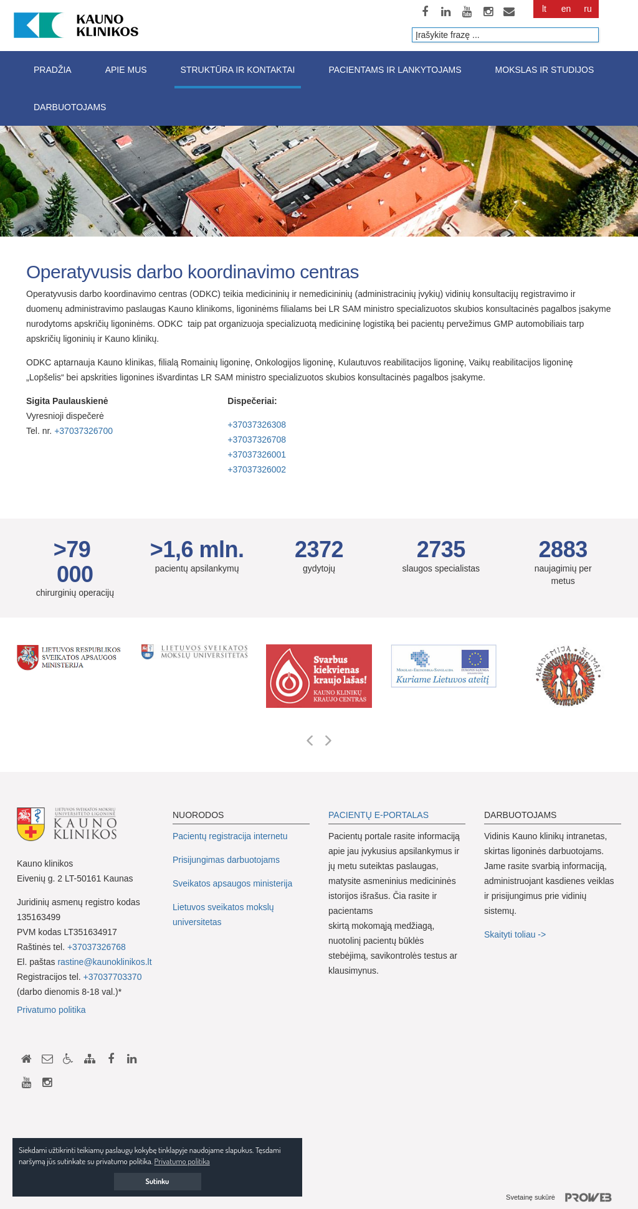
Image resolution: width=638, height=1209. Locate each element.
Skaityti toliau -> (516, 934)
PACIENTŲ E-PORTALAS (378, 815)
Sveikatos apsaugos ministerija (232, 883)
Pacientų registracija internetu (230, 836)
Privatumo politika (51, 1010)
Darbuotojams (70, 107)
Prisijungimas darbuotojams (226, 860)
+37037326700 (83, 431)
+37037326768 (96, 947)
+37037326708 (256, 440)
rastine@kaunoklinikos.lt (104, 962)
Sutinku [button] (157, 1181)
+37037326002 (256, 469)
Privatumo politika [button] (182, 1161)
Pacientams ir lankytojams (394, 70)
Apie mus (126, 70)
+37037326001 (256, 454)
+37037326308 (256, 425)
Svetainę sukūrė (563, 1198)
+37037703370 (112, 977)
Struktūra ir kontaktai (238, 70)
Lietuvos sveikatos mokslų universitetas (223, 914)
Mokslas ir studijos (544, 70)
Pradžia (53, 70)
